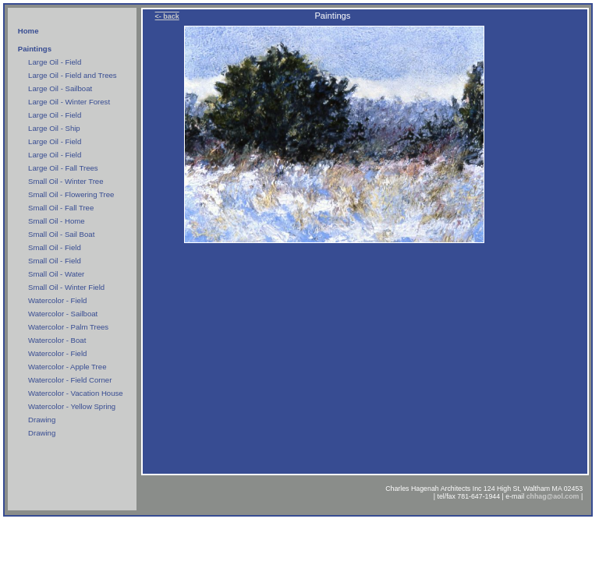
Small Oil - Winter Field (66, 287)
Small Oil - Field (54, 247)
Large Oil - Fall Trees (63, 168)
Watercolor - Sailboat (62, 313)
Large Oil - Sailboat (60, 88)
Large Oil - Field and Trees (72, 75)
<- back (167, 16)
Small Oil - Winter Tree (66, 181)
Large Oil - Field (54, 62)
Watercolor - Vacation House (75, 393)
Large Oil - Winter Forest (69, 101)
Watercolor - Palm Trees (68, 327)
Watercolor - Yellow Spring (71, 406)
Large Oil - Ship (54, 128)
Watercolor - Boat (57, 340)
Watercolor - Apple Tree (67, 366)
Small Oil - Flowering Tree (71, 194)
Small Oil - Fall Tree (61, 207)
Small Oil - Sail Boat (61, 234)
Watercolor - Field (57, 300)
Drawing (41, 419)
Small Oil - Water (56, 274)
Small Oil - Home (56, 221)
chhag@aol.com (553, 496)
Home (28, 30)
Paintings (34, 48)
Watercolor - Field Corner (70, 380)
